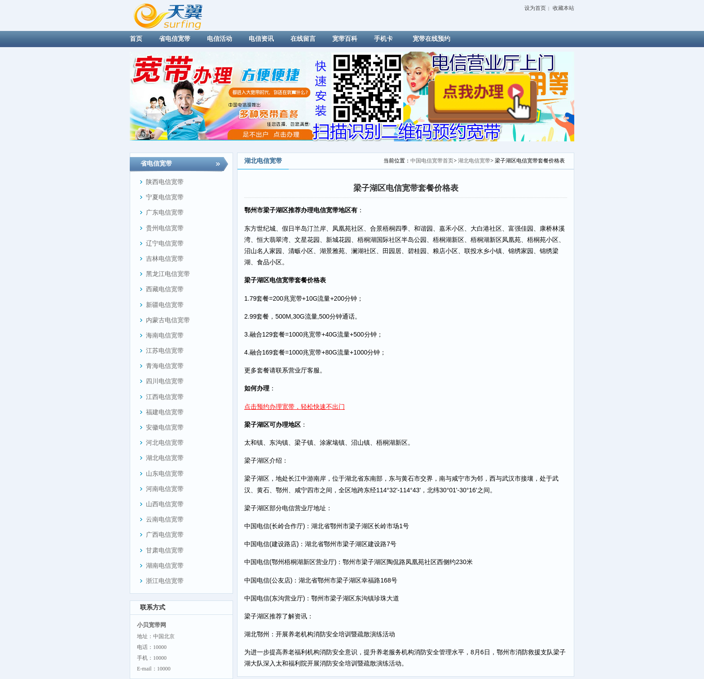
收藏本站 (563, 8)
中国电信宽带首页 (431, 161)
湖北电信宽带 (474, 161)
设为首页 (535, 8)
